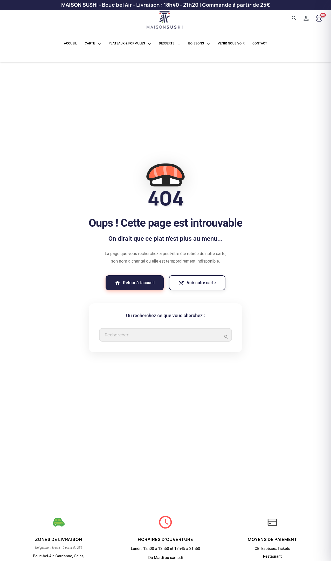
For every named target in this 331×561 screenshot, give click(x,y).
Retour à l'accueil (135, 283)
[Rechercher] (165, 335)
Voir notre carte (197, 283)
